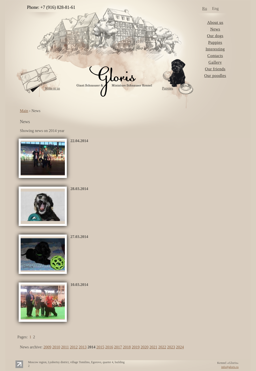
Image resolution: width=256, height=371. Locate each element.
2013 (82, 347)
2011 (65, 347)
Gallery (215, 62)
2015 (100, 347)
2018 (127, 347)
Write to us (52, 88)
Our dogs (215, 35)
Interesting (215, 49)
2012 (74, 347)
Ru (204, 8)
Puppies (167, 88)
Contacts (215, 55)
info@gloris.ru (230, 367)
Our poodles (215, 75)
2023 (171, 347)
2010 (56, 347)
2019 (136, 347)
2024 (180, 347)
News (215, 29)
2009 (47, 347)
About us (215, 22)
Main (24, 111)
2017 (118, 347)
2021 (153, 347)
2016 (109, 347)
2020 (144, 347)
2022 (162, 347)
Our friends (215, 69)
